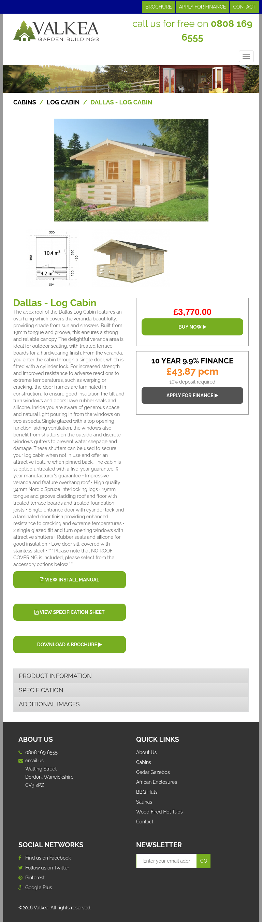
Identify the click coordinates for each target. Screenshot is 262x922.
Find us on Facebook (44, 858)
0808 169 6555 (41, 752)
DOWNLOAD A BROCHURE (69, 644)
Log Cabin (63, 102)
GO (203, 861)
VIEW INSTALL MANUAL (69, 579)
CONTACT (244, 7)
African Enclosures (156, 782)
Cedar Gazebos (153, 772)
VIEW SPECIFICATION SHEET (69, 612)
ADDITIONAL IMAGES (49, 704)
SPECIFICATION (41, 690)
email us (34, 760)
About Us (146, 752)
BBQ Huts (147, 792)
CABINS (24, 102)
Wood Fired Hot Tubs (159, 812)
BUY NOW (192, 327)
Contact (145, 821)
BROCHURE (158, 7)
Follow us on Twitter (43, 867)
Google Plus (35, 887)
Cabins (143, 762)
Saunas (144, 802)
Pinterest (31, 877)
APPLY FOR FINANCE (202, 7)
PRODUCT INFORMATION (55, 675)
